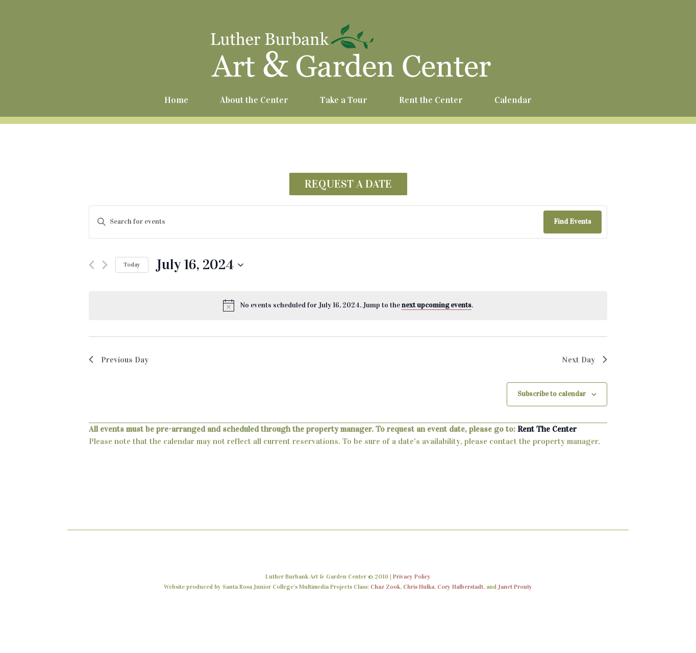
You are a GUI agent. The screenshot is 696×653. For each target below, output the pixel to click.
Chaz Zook (385, 586)
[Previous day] (91, 265)
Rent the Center (431, 100)
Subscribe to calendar (551, 393)
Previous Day (118, 359)
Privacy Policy (412, 576)
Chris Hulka (418, 586)
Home (176, 100)
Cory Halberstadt (460, 586)
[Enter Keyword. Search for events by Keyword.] (316, 222)
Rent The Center (547, 429)
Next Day (584, 359)
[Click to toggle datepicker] (199, 265)
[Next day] (105, 265)
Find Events (572, 221)
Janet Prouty (515, 586)
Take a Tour (343, 100)
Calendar (513, 100)
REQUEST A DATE (348, 184)
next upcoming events (436, 305)
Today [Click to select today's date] (131, 264)
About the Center (254, 100)
